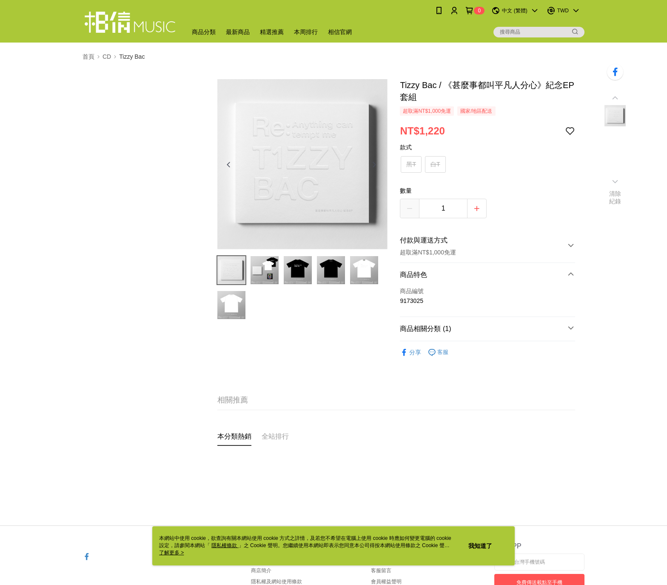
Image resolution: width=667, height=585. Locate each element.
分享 (410, 352)
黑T (411, 164)
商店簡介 (261, 571)
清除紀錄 (615, 197)
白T (435, 164)
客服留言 (381, 571)
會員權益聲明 (386, 582)
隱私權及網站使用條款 (276, 582)
